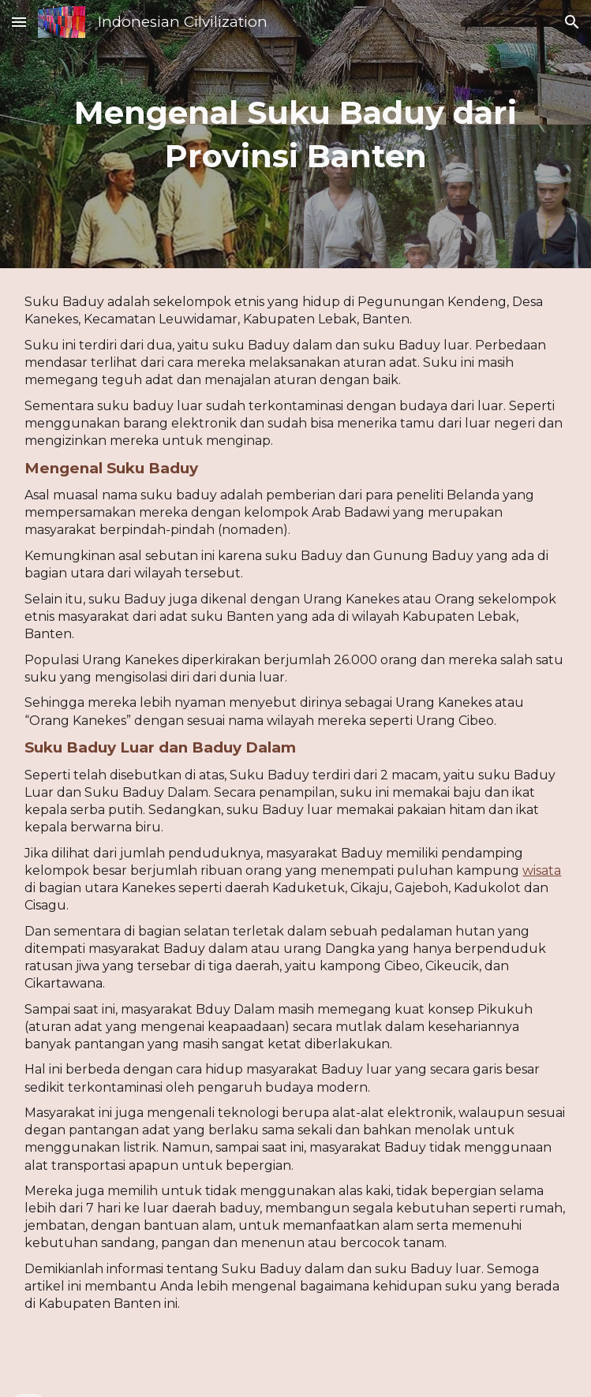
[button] (19, 21)
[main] (295, 134)
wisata (541, 870)
